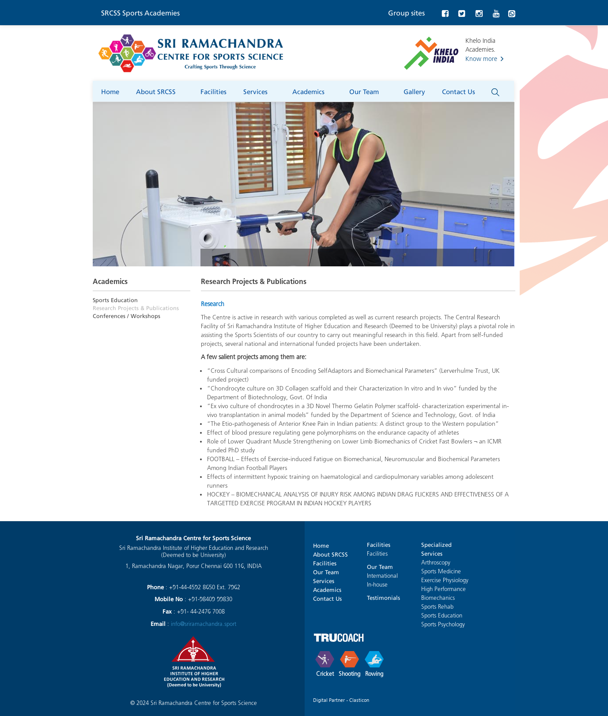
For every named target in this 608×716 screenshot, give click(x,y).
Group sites (406, 12)
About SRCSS (160, 90)
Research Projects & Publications (136, 307)
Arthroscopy (435, 562)
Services (259, 90)
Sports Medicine (441, 571)
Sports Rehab (437, 606)
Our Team (368, 90)
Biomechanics (438, 598)
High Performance (443, 589)
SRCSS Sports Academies (140, 12)
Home (110, 91)
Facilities (213, 91)
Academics (312, 90)
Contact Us (462, 90)
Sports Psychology (443, 624)
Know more (481, 59)
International (382, 575)
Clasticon (359, 700)
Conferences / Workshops (126, 315)
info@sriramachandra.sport (203, 624)
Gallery (414, 91)
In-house (377, 584)
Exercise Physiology (444, 580)
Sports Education (115, 299)
